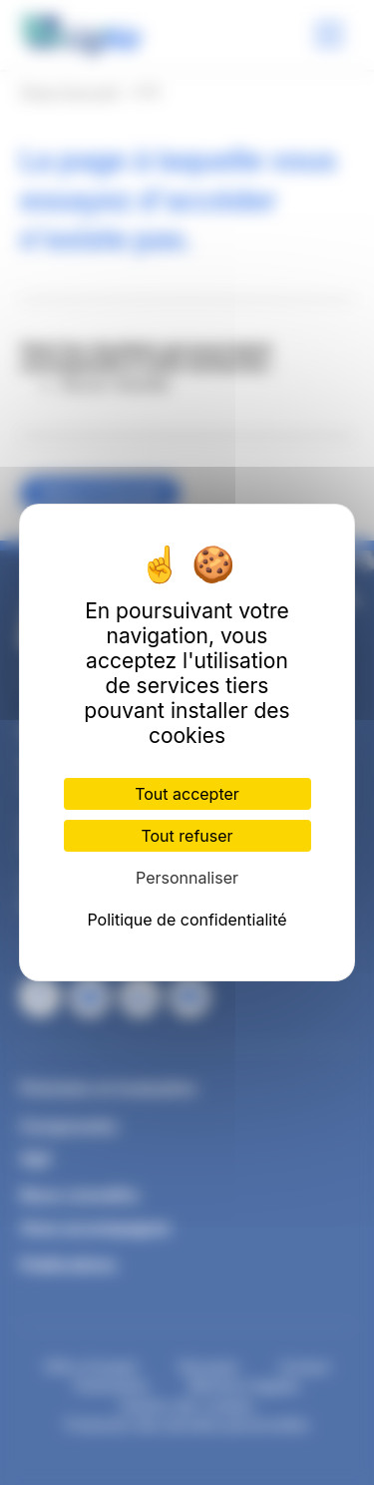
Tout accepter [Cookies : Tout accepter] (187, 794)
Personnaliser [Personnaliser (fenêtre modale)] (187, 878)
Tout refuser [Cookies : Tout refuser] (186, 836)
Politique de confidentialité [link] (186, 919)
